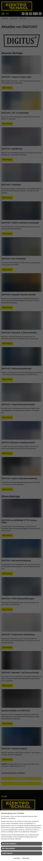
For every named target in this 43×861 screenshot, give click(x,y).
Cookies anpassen (7, 853)
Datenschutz (25, 858)
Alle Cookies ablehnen (8, 848)
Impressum (17, 858)
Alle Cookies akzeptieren (9, 843)
